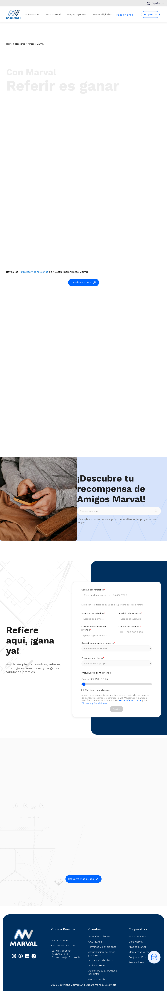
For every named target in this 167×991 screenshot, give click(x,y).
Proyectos (150, 14)
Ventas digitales (102, 14)
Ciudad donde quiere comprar (98, 643)
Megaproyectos (76, 14)
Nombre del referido (93, 613)
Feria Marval (53, 14)
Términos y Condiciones (94, 703)
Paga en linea (124, 14)
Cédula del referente (93, 589)
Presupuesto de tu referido (96, 672)
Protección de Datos (130, 700)
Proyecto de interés (92, 658)
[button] (155, 3)
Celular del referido (129, 626)
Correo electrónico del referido (93, 628)
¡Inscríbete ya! (148, 102)
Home (9, 43)
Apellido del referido (130, 613)
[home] (14, 14)
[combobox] (122, 632)
